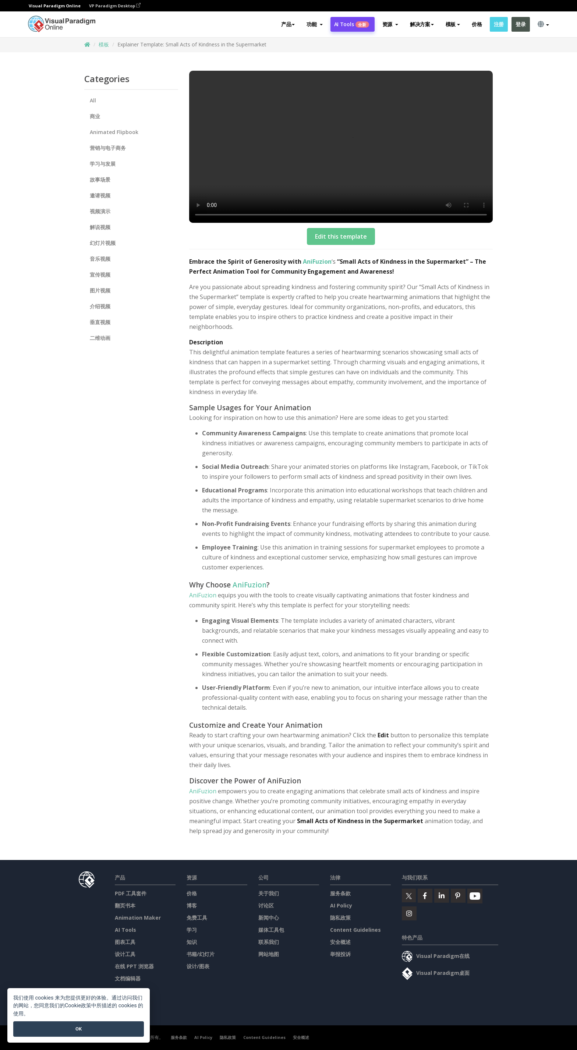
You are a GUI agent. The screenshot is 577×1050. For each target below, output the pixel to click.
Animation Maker (138, 917)
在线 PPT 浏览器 (134, 966)
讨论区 (266, 905)
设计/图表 (198, 966)
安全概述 (340, 941)
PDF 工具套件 (130, 893)
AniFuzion (317, 261)
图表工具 (125, 941)
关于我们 (268, 893)
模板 (104, 44)
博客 (192, 905)
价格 (477, 24)
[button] (314, 24)
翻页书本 (125, 905)
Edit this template (341, 236)
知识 (192, 941)
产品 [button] (288, 24)
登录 (520, 24)
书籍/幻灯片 (201, 954)
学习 (192, 929)
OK (78, 1029)
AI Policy (341, 905)
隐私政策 (340, 917)
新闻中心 (268, 917)
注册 (499, 24)
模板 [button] (453, 24)
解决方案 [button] (422, 24)
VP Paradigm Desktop (115, 5)
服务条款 (340, 893)
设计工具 (125, 954)
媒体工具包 (271, 929)
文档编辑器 (128, 978)
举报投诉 (340, 954)
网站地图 (268, 954)
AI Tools (351, 24)
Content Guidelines (355, 929)
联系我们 (268, 941)
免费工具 (197, 917)
